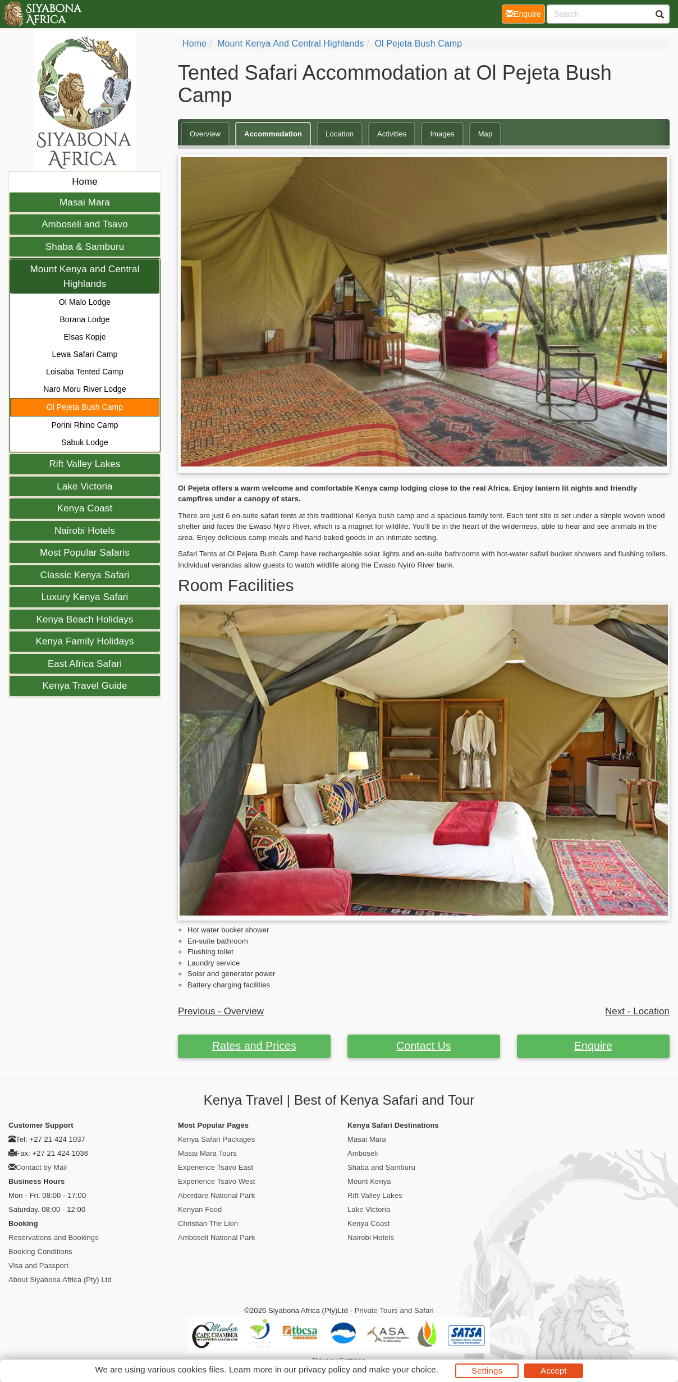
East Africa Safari (85, 663)
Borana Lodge (84, 319)
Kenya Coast (84, 508)
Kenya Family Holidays (85, 641)
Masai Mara (84, 202)
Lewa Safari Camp (85, 354)
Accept (553, 1370)
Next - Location (637, 1011)
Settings (486, 1370)
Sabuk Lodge (84, 442)
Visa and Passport (38, 1265)
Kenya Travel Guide (84, 685)
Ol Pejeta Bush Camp (85, 406)
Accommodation (273, 134)
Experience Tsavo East (215, 1167)
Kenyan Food (200, 1209)
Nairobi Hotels (84, 530)
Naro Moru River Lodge (84, 389)
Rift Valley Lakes (84, 464)
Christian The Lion (208, 1223)
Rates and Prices (254, 1046)
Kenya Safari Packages (216, 1139)
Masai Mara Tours (207, 1153)
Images (442, 134)
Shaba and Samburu (381, 1167)
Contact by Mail (41, 1167)
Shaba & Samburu (84, 246)
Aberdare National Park (216, 1195)
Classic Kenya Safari (85, 575)
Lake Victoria (84, 486)
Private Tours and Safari (394, 1310)
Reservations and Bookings (53, 1237)
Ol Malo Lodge (85, 302)
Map (485, 134)
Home (85, 181)
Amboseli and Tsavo (85, 224)
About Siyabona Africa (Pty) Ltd (60, 1279)
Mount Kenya (369, 1181)
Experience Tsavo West (216, 1181)
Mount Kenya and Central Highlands (84, 276)
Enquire (593, 1046)
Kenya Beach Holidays (84, 619)
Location (340, 134)
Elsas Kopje (84, 336)
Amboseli (362, 1153)
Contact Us (423, 1046)
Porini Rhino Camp (84, 424)
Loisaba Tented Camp (84, 371)
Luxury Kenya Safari (85, 597)
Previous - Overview (221, 1011)
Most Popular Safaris (85, 552)
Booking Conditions (40, 1251)
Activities (391, 134)
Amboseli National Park (216, 1237)
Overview (205, 134)
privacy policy (324, 1369)
